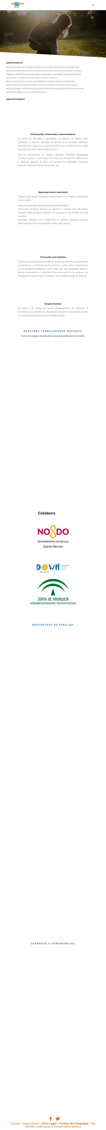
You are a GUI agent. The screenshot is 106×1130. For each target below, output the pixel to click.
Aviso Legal (49, 1123)
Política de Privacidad (73, 1123)
